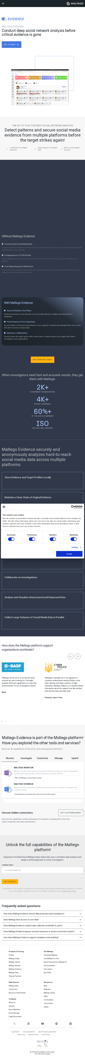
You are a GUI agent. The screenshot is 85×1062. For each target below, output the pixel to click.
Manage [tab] (59, 758)
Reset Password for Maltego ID (55, 962)
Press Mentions (14, 1009)
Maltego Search (14, 962)
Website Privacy (33, 1034)
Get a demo (48, 969)
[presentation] (70, 656)
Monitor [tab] (10, 758)
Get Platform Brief (71, 813)
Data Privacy (21, 1034)
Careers (11, 1006)
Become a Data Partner (17, 993)
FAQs (46, 996)
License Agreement (29, 1032)
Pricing (11, 955)
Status (46, 1007)
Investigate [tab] (26, 758)
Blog (45, 986)
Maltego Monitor (23, 767)
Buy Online (47, 973)
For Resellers (48, 1000)
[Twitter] (14, 1023)
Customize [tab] (42, 758)
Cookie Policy (45, 1034)
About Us (12, 1002)
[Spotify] (56, 1023)
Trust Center (48, 1003)
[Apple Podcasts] (71, 1023)
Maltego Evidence (24, 784)
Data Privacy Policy (69, 891)
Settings (75, 547)
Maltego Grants (49, 993)
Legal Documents (15, 1017)
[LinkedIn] (28, 1023)
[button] (3, 718)
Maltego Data (13, 973)
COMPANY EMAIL (42, 868)
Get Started (10, 882)
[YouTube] (43, 1023)
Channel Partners (15, 976)
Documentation (49, 966)
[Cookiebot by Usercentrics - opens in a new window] (72, 507)
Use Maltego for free (51, 959)
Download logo (14, 1013)
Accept (69, 554)
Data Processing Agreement (47, 1032)
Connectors (13, 989)
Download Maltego (50, 955)
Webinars (47, 989)
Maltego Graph (14, 959)
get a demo (11, 44)
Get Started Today (42, 360)
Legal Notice (15, 1032)
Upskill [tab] (75, 758)
